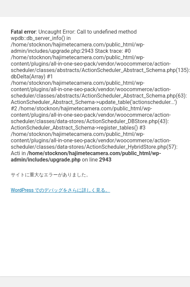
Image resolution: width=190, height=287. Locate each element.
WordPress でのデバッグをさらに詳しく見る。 (60, 190)
